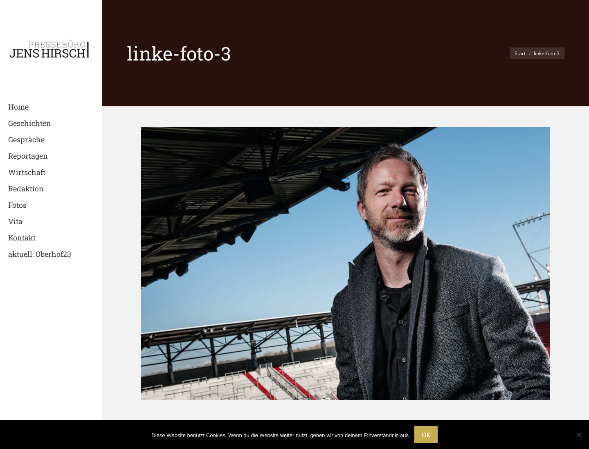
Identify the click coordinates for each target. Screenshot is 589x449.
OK (426, 434)
